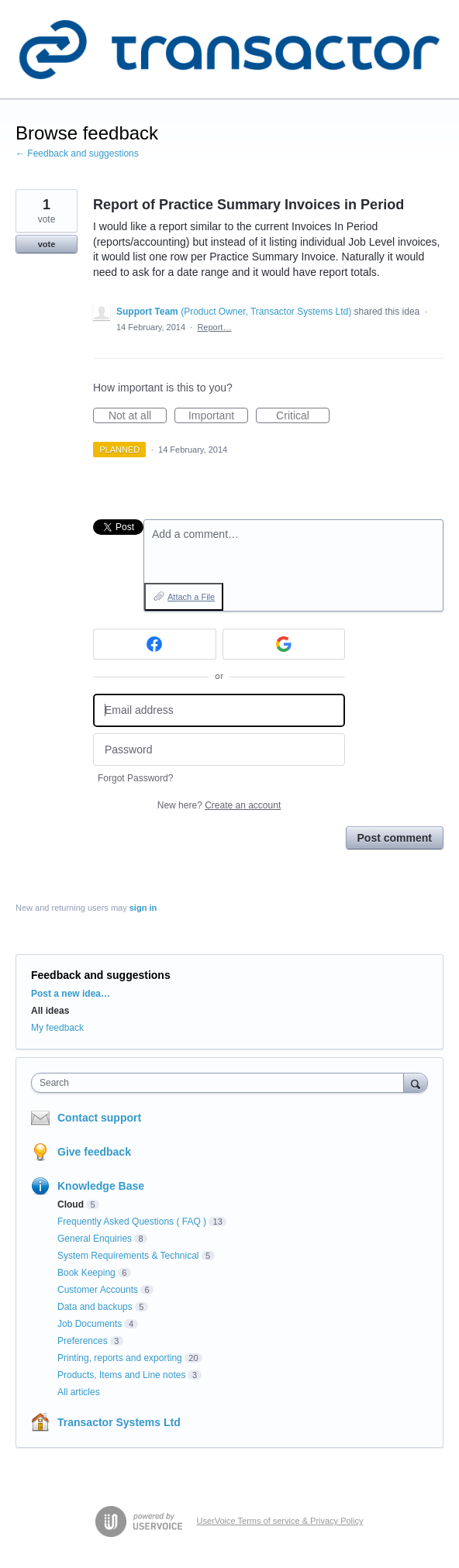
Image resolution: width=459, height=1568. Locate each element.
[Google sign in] (284, 644)
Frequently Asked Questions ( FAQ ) (131, 1221)
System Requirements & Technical (128, 1255)
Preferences (82, 1340)
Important (218, 416)
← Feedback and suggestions (77, 153)
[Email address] (219, 710)
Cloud (70, 1204)
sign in (143, 907)
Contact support (99, 1117)
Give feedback (94, 1152)
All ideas (50, 1010)
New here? (219, 805)
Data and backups (95, 1306)
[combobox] (221, 1082)
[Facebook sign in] (154, 644)
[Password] (219, 750)
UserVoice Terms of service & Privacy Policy (280, 1520)
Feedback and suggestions (101, 975)
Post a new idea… (70, 993)
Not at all (138, 416)
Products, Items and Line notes (121, 1375)
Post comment (394, 838)
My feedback (57, 1027)
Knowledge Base (100, 1186)
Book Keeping (86, 1272)
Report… (214, 327)
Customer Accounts (97, 1289)
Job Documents (89, 1323)
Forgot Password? (135, 778)
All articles (78, 1392)
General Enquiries (94, 1238)
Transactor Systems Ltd (119, 1422)
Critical (303, 416)
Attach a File (191, 596)
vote (47, 244)
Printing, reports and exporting (119, 1358)
